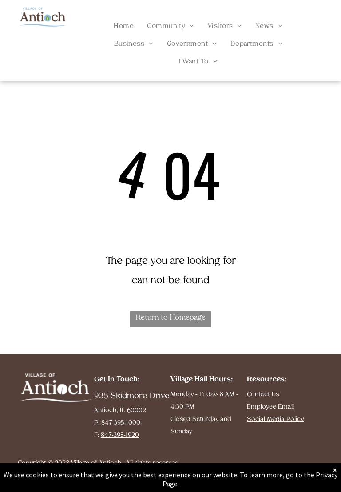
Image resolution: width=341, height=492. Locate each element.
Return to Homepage (171, 317)
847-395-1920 (120, 435)
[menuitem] (123, 27)
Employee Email (270, 407)
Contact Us (263, 394)
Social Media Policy (275, 419)
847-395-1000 (120, 423)
